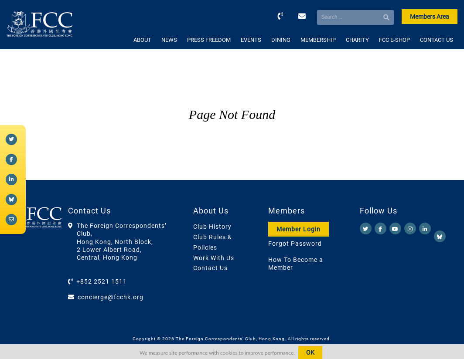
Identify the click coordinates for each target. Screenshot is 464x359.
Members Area (429, 16)
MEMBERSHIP (318, 40)
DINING (280, 40)
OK (310, 352)
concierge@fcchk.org (110, 297)
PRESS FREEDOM (209, 40)
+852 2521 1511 (101, 281)
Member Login (298, 229)
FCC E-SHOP (394, 40)
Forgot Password (295, 243)
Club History (212, 226)
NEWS (169, 40)
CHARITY (357, 40)
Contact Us (210, 267)
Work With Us (213, 257)
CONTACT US (436, 40)
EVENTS (251, 40)
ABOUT (142, 40)
